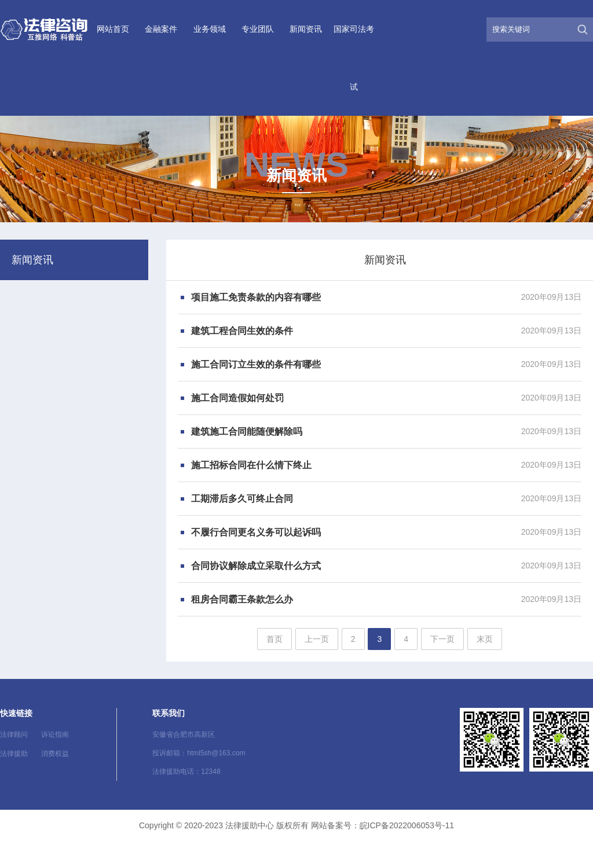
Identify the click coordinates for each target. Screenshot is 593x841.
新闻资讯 (306, 29)
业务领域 (209, 29)
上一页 (317, 639)
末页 (485, 639)
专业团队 (257, 29)
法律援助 (14, 754)
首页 (274, 639)
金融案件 (161, 29)
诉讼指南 (55, 734)
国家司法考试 (354, 57)
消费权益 (55, 754)
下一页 (442, 639)
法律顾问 (14, 734)
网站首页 (113, 29)
